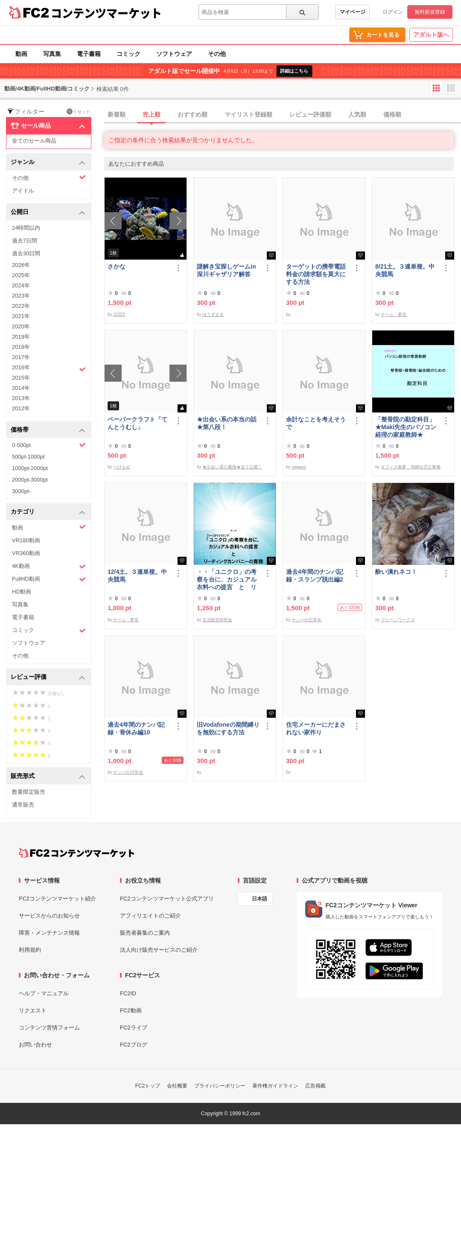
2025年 (21, 275)
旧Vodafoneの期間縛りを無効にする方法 (228, 728)
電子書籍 (89, 53)
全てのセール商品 (34, 140)
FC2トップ (147, 1086)
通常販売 (23, 804)
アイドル (23, 190)
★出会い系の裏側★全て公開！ (232, 467)
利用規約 (30, 950)
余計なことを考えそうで (316, 423)
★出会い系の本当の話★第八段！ (227, 423)
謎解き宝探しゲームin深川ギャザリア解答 (226, 270)
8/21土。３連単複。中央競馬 (405, 270)
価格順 (392, 114)
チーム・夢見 (393, 314)
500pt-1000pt (28, 456)
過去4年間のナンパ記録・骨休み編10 (136, 728)
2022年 (21, 306)
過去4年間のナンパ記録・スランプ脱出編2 (314, 575)
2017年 (21, 357)
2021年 (21, 316)
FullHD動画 (49, 579)
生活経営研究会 (217, 619)
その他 (217, 53)
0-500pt (49, 444)
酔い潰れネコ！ (396, 571)
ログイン (392, 12)
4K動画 (49, 566)
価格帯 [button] (48, 430)
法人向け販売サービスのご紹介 (159, 950)
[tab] (282, 114)
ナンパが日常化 (306, 619)
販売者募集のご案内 (145, 933)
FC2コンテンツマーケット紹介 (57, 898)
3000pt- (21, 491)
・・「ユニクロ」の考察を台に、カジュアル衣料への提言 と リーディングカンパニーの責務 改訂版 (227, 579)
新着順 (116, 114)
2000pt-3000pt (30, 480)
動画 (21, 53)
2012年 (21, 408)
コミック (128, 53)
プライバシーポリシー (219, 1086)
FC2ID (128, 993)
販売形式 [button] (48, 776)
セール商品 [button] (48, 126)
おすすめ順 (192, 114)
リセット (78, 111)
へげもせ (121, 467)
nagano (299, 467)
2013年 (21, 398)
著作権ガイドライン (275, 1086)
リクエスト (33, 1010)
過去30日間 (26, 253)
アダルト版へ (431, 34)
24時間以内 (26, 228)
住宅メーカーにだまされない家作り (316, 728)
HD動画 (21, 591)
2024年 (21, 285)
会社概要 (177, 1086)
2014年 (21, 388)
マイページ (352, 12)
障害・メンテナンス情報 (49, 933)
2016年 (49, 368)
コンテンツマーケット (106, 13)
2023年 (21, 295)
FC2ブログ (133, 1044)
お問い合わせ (35, 1044)
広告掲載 (315, 1086)
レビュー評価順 (310, 114)
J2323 (119, 314)
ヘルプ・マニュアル (44, 993)
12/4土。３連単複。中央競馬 (137, 575)
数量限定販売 (28, 792)
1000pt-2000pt (30, 468)
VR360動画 (26, 553)
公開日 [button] (48, 212)
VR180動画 (26, 540)
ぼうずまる (213, 314)
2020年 (21, 326)
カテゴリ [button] (48, 512)
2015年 (21, 377)
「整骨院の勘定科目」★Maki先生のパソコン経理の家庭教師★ (405, 427)
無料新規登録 (429, 12)
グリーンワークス (398, 619)
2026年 (21, 265)
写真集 (52, 53)
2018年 (21, 347)
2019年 (21, 336)
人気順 (357, 114)
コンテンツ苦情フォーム (49, 1027)
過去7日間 (24, 240)
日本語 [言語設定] (259, 899)
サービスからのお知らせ (49, 915)
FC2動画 (131, 1010)
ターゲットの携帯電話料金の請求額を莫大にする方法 (316, 274)
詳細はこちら (294, 70)
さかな (116, 266)
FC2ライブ (133, 1027)
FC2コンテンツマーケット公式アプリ (167, 898)
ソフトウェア (174, 53)
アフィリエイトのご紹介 (150, 915)
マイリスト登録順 (248, 114)
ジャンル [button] (48, 162)
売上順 (151, 114)
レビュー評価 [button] (48, 677)
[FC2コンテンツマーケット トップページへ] (76, 853)
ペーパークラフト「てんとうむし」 (137, 423)
